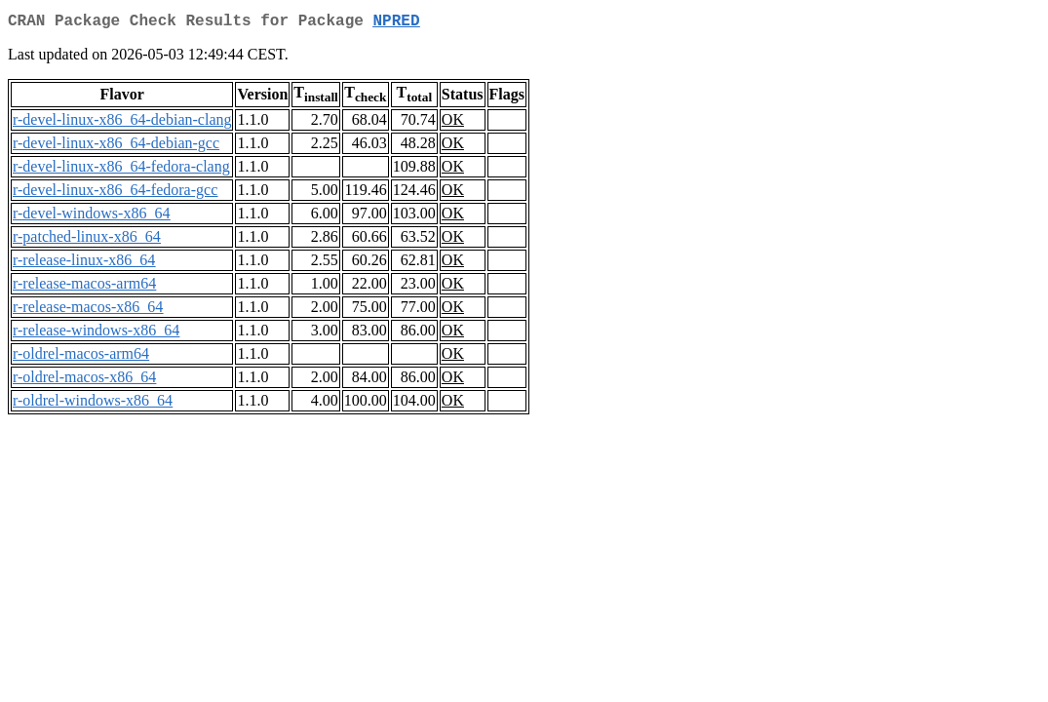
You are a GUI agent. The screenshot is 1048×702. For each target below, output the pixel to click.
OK (453, 123)
